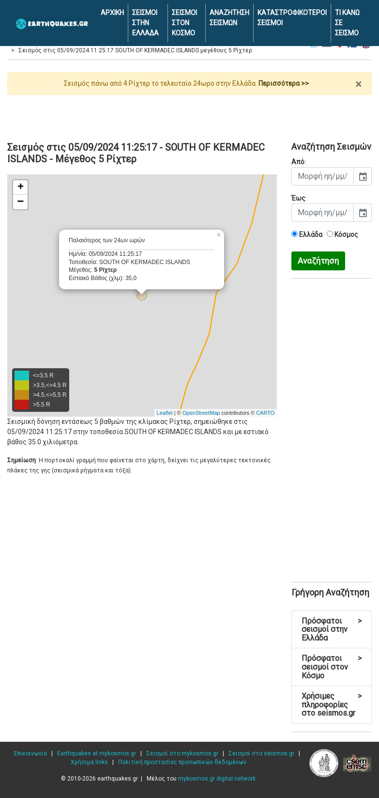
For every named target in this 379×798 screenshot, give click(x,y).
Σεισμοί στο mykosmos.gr (182, 753)
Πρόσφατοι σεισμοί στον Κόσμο (332, 667)
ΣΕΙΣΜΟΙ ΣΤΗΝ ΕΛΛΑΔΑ (145, 23)
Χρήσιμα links (89, 762)
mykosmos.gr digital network (217, 778)
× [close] (358, 84)
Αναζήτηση (318, 261)
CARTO (265, 413)
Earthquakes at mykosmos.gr (96, 753)
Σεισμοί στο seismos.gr (261, 753)
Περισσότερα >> (283, 83)
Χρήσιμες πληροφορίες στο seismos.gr (332, 704)
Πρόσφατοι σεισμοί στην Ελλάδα (332, 629)
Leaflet (165, 413)
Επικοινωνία (30, 753)
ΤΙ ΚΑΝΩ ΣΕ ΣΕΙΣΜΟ (347, 23)
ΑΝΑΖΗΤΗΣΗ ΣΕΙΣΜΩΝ (229, 18)
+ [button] (20, 187)
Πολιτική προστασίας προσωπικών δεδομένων (182, 762)
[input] (322, 176)
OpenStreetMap (201, 413)
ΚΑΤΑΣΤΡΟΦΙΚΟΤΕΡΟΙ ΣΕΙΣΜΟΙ (292, 18)
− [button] (20, 202)
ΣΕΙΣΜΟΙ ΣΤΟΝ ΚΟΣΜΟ (184, 23)
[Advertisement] (189, 114)
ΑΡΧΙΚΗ (112, 12)
